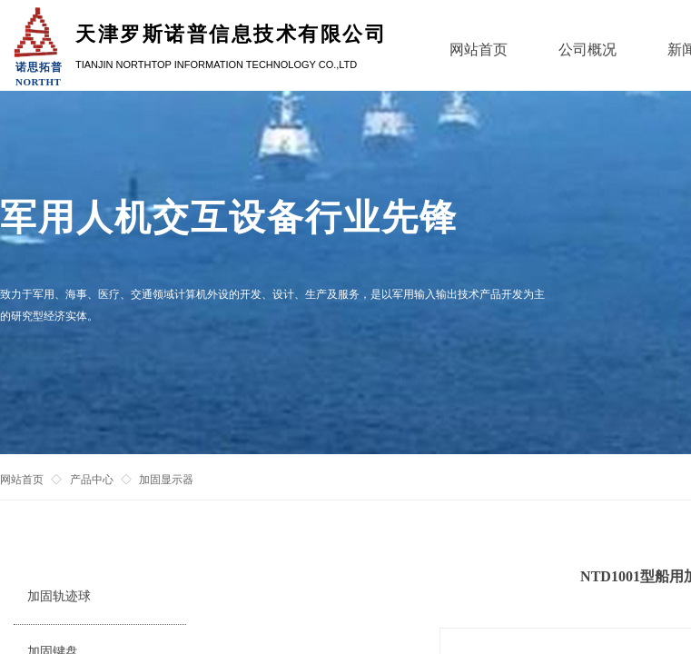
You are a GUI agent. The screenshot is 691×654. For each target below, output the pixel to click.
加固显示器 (166, 479)
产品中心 (92, 479)
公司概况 (587, 49)
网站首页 (22, 479)
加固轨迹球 (59, 596)
